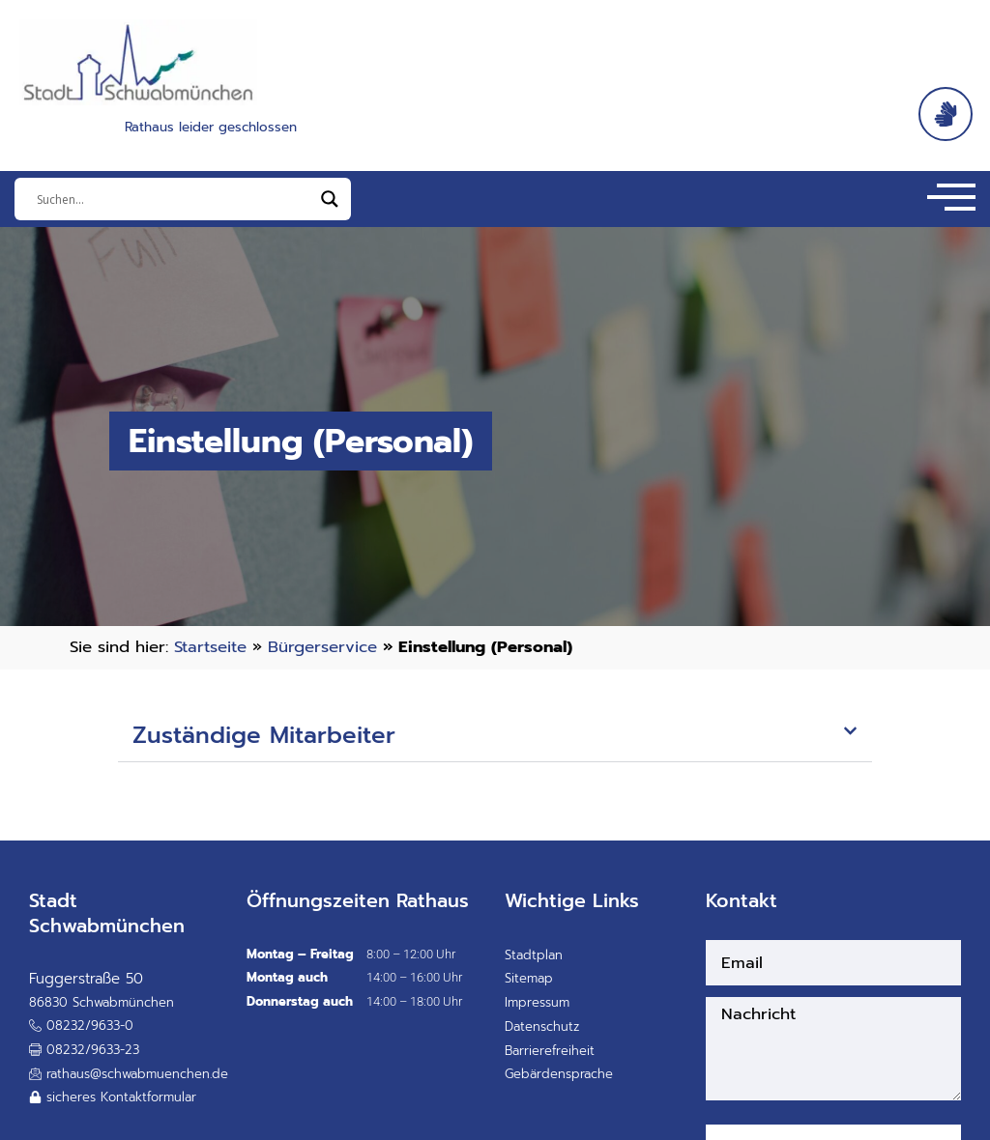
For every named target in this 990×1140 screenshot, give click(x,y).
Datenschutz (542, 1026)
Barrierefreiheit (550, 1050)
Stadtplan (534, 955)
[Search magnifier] (329, 199)
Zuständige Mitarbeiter (263, 735)
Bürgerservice (322, 647)
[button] (495, 735)
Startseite (210, 647)
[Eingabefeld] (174, 199)
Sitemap (529, 978)
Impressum (537, 1002)
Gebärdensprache (559, 1074)
